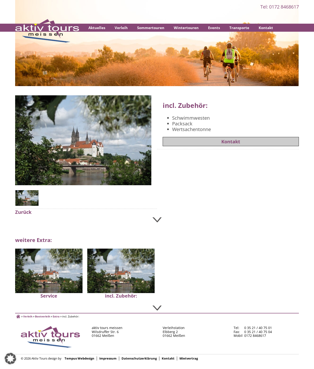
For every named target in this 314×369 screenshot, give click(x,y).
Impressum (108, 358)
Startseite (47, 31)
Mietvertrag (188, 358)
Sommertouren (150, 27)
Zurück (23, 212)
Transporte (239, 27)
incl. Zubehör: (121, 296)
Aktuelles (96, 27)
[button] (10, 358)
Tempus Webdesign (79, 358)
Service (48, 296)
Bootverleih (42, 316)
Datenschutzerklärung (139, 358)
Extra (56, 316)
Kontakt (266, 27)
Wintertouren (186, 27)
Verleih (121, 27)
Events (214, 27)
